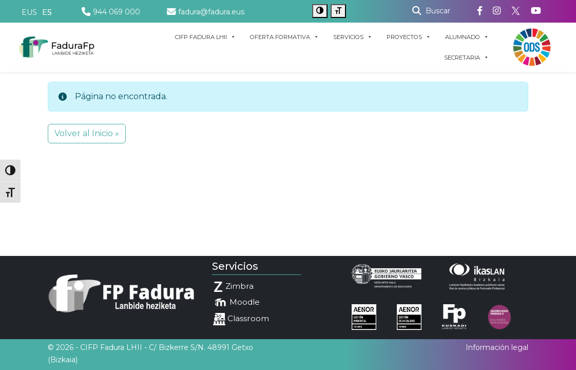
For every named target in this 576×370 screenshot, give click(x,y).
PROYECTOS (409, 37)
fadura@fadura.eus (205, 11)
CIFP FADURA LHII (205, 37)
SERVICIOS (352, 37)
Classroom (241, 319)
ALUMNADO (467, 37)
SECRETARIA (466, 57)
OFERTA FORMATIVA (284, 37)
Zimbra (233, 286)
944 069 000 (111, 11)
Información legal (497, 347)
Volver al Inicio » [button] (86, 133)
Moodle (236, 302)
